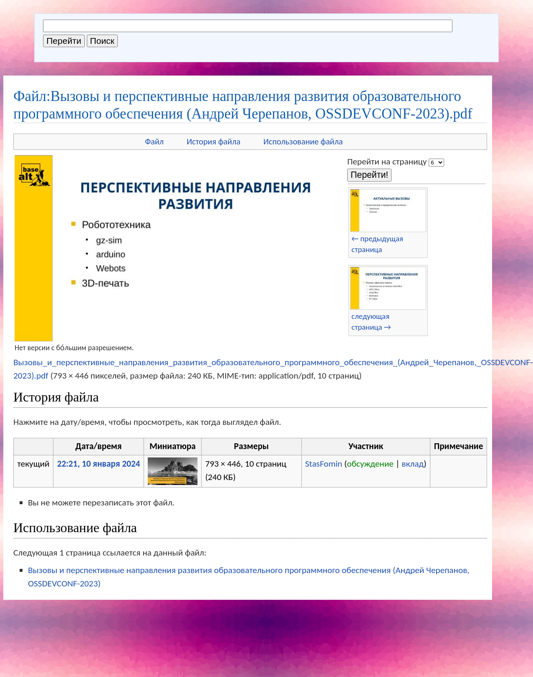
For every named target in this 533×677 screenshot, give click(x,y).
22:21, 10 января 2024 (98, 463)
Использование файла (303, 141)
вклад (413, 463)
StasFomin (323, 463)
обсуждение (370, 463)
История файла (213, 141)
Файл (154, 141)
